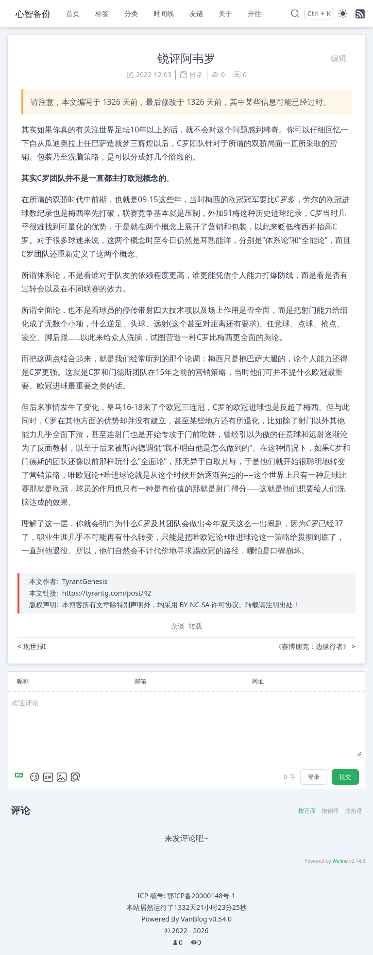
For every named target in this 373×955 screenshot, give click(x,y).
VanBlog (206, 918)
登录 (314, 777)
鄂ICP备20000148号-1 (201, 895)
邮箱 (140, 681)
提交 (345, 777)
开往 (254, 13)
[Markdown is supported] (21, 777)
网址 (258, 681)
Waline (340, 861)
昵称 (23, 681)
